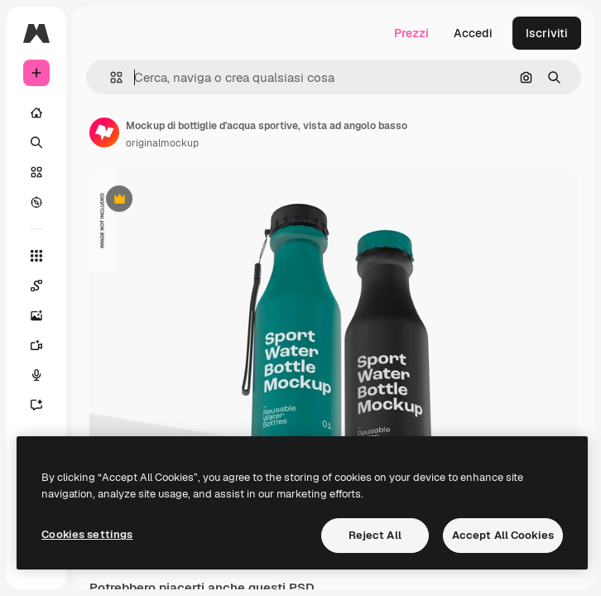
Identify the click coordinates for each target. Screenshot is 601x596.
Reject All (375, 535)
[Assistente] (36, 405)
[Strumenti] (36, 256)
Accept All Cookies (503, 535)
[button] (109, 77)
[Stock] (36, 172)
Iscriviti (547, 33)
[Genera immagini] (36, 315)
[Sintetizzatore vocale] (36, 375)
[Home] (36, 112)
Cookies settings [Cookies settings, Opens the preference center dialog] (86, 534)
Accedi (473, 33)
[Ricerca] (36, 142)
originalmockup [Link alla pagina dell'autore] (162, 143)
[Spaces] (36, 285)
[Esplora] (36, 202)
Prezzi (411, 33)
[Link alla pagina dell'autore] (104, 132)
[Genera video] (36, 345)
